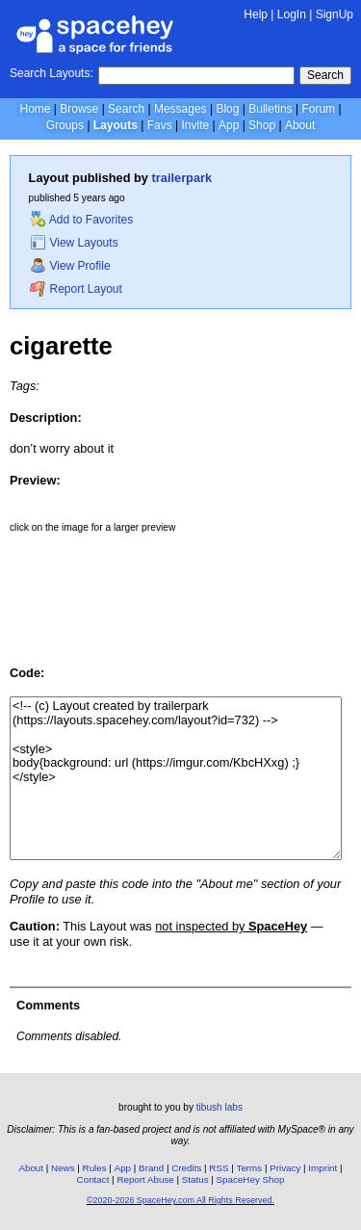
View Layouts (74, 242)
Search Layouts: (51, 73)
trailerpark (182, 177)
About (300, 125)
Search (325, 75)
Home (34, 109)
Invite (195, 125)
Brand (151, 1168)
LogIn (291, 14)
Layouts (115, 125)
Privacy (285, 1168)
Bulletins (270, 109)
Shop (261, 125)
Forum (318, 109)
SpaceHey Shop (251, 1179)
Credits (186, 1168)
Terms (250, 1168)
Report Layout (76, 289)
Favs (159, 125)
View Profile (70, 266)
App (229, 125)
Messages (180, 109)
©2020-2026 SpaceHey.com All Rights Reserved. (180, 1200)
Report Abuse (144, 1179)
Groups (65, 125)
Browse (79, 109)
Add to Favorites (81, 219)
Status (195, 1179)
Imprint (322, 1168)
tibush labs (219, 1107)
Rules (95, 1168)
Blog (227, 109)
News (63, 1168)
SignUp (334, 14)
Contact (93, 1179)
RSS (218, 1168)
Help (256, 14)
